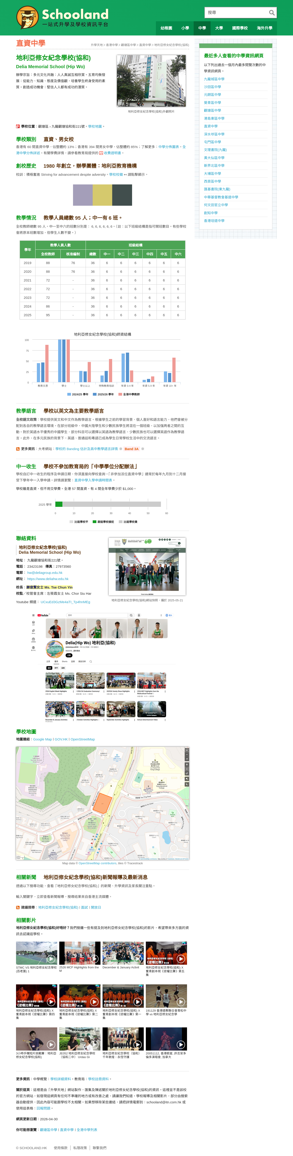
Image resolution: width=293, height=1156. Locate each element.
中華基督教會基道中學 (221, 197)
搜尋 (212, 12)
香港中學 (112, 45)
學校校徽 (116, 174)
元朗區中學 (212, 95)
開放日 (96, 907)
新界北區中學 (214, 165)
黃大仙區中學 (214, 158)
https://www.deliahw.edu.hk (47, 579)
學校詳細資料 (60, 1079)
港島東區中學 (214, 118)
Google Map (42, 739)
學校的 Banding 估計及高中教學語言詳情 (86, 449)
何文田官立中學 (216, 205)
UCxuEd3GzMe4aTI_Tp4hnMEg (65, 602)
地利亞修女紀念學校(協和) (171, 45)
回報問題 (43, 1108)
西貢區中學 (212, 181)
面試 (84, 907)
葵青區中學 (212, 103)
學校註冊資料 (98, 1079)
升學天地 (97, 45)
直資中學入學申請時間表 (93, 480)
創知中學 (211, 213)
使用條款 (61, 1148)
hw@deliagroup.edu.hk (44, 573)
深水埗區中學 (214, 134)
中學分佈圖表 (168, 147)
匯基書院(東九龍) (217, 189)
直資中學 (145, 45)
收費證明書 (112, 153)
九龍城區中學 (214, 79)
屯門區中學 (212, 142)
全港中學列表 (87, 1130)
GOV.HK (61, 739)
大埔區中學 (212, 174)
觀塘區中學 (128, 45)
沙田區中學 (212, 87)
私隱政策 (80, 1148)
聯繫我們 (99, 1148)
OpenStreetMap (83, 739)
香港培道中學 (214, 221)
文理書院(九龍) (215, 150)
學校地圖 (95, 126)
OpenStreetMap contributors (98, 863)
